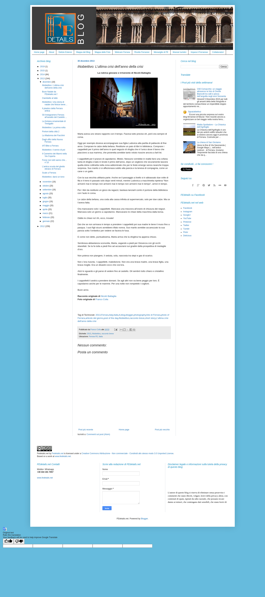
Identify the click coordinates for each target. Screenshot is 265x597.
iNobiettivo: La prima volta (53, 127)
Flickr (185, 232)
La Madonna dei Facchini (53, 135)
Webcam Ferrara (122, 52)
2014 (42, 74)
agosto (46, 193)
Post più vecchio (162, 429)
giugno (46, 201)
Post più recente (85, 429)
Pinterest (187, 222)
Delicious (187, 235)
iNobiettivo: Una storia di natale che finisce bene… (54, 103)
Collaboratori (218, 52)
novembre (47, 182)
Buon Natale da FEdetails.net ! (50, 93)
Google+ (187, 215)
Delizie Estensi (65, 52)
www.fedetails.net (63, 456)
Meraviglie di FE (161, 52)
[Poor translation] (19, 541)
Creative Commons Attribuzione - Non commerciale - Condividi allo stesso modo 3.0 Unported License (128, 453)
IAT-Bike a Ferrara (50, 146)
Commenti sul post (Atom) (98, 434)
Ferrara (105, 315)
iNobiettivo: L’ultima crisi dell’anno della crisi (53, 86)
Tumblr (186, 229)
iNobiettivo (124, 318)
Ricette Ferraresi (141, 52)
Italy (111, 315)
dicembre (47, 82)
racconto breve (137, 318)
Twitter (186, 225)
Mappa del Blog (83, 52)
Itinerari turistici (179, 52)
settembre (47, 189)
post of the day (111, 318)
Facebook (187, 208)
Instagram (187, 211)
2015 (42, 70)
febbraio (47, 217)
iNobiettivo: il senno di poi (53, 150)
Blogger (144, 518)
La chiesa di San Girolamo (209, 142)
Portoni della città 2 (50, 131)
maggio (46, 205)
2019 (42, 66)
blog (123, 315)
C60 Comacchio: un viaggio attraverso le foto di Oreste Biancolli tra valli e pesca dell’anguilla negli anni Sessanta (211, 92)
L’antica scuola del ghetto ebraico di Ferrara (53, 167)
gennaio (46, 221)
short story (150, 318)
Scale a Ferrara (49, 173)
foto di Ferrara (154, 315)
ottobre (46, 186)
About (51, 52)
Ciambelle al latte (50, 98)
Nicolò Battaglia (108, 296)
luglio (45, 197)
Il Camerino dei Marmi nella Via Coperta (54, 155)
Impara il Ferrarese (199, 52)
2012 (42, 226)
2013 (98, 315)
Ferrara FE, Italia (96, 336)
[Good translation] (8, 541)
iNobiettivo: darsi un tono (53, 177)
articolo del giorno (94, 318)
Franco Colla (101, 299)
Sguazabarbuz (194, 111)
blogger (129, 315)
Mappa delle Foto (103, 52)
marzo (46, 213)
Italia (116, 315)
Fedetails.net (58, 453)
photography (140, 315)
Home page (39, 52)
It (119, 315)
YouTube (187, 218)
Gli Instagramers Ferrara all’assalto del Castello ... (54, 116)
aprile (45, 209)
